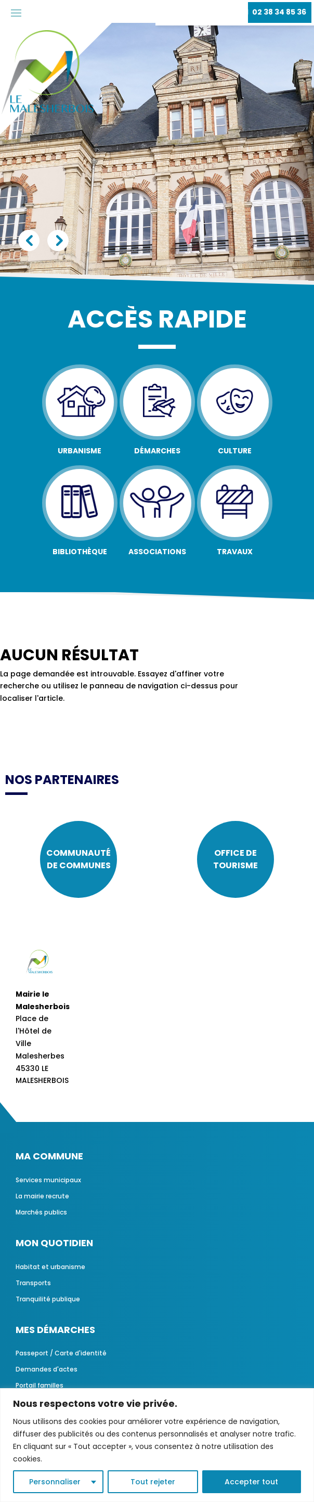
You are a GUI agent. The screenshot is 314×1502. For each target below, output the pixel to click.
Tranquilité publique (48, 1299)
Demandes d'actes (46, 1369)
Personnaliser (55, 1482)
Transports (33, 1282)
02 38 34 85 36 (279, 12)
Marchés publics (41, 1212)
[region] (157, 1445)
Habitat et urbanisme (50, 1266)
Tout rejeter (152, 1482)
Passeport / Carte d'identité (61, 1353)
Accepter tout (251, 1482)
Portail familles (39, 1385)
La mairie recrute (42, 1196)
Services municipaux (48, 1180)
